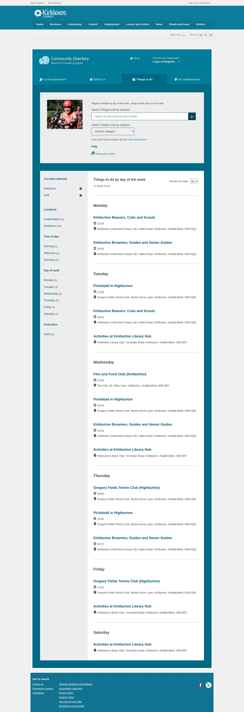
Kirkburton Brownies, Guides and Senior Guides (132, 243)
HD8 (46, 195)
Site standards (54, 3)
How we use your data (70, 701)
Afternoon (49, 253)
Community (75, 24)
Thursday (49, 300)
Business (55, 24)
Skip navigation (37, 3)
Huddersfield (51, 219)
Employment (111, 24)
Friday (47, 306)
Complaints (38, 693)
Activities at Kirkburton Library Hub (122, 336)
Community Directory (64, 60)
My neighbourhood (189, 79)
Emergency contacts (42, 688)
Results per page (178, 181)
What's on (100, 79)
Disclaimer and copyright (71, 706)
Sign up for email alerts (199, 3)
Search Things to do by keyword (111, 109)
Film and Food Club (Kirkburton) (119, 374)
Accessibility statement (70, 688)
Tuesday (49, 286)
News (159, 24)
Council (93, 24)
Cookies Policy (66, 697)
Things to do (144, 79)
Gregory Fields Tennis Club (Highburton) (126, 488)
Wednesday (51, 293)
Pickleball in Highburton (113, 286)
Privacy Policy (66, 693)
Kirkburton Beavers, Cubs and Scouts (124, 217)
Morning (49, 246)
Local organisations (54, 79)
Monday (48, 280)
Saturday (49, 313)
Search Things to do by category (111, 124)
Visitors (200, 24)
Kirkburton (50, 188)
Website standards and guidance (75, 684)
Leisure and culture (137, 24)
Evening (49, 259)
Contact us (37, 684)
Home (39, 24)
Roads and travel (179, 24)
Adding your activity (103, 154)
